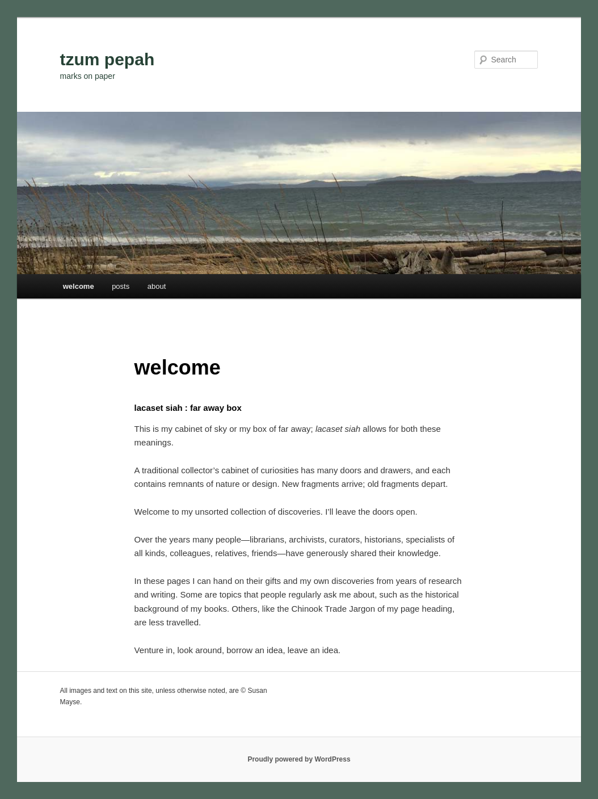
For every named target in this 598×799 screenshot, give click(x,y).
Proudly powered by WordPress (298, 759)
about (157, 286)
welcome (78, 286)
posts (120, 286)
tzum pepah (107, 59)
